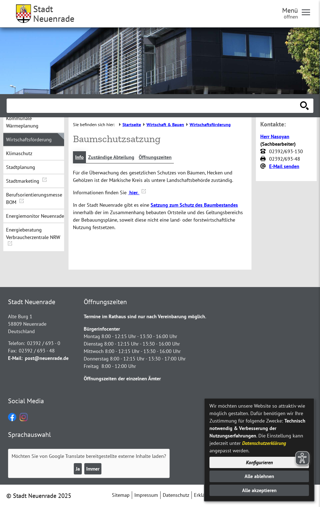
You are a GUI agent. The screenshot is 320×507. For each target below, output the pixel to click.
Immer (92, 469)
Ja (78, 469)
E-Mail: (15, 358)
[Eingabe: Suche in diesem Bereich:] (154, 106)
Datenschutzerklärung (264, 443)
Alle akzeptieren (259, 490)
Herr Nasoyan (274, 136)
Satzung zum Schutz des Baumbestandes (194, 205)
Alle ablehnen (259, 476)
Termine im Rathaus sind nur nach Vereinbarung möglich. (145, 316)
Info (79, 157)
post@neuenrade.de (47, 358)
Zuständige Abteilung (111, 157)
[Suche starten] (304, 105)
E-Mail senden (284, 166)
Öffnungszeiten (155, 157)
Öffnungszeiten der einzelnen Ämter (122, 378)
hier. (137, 192)
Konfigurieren (259, 462)
